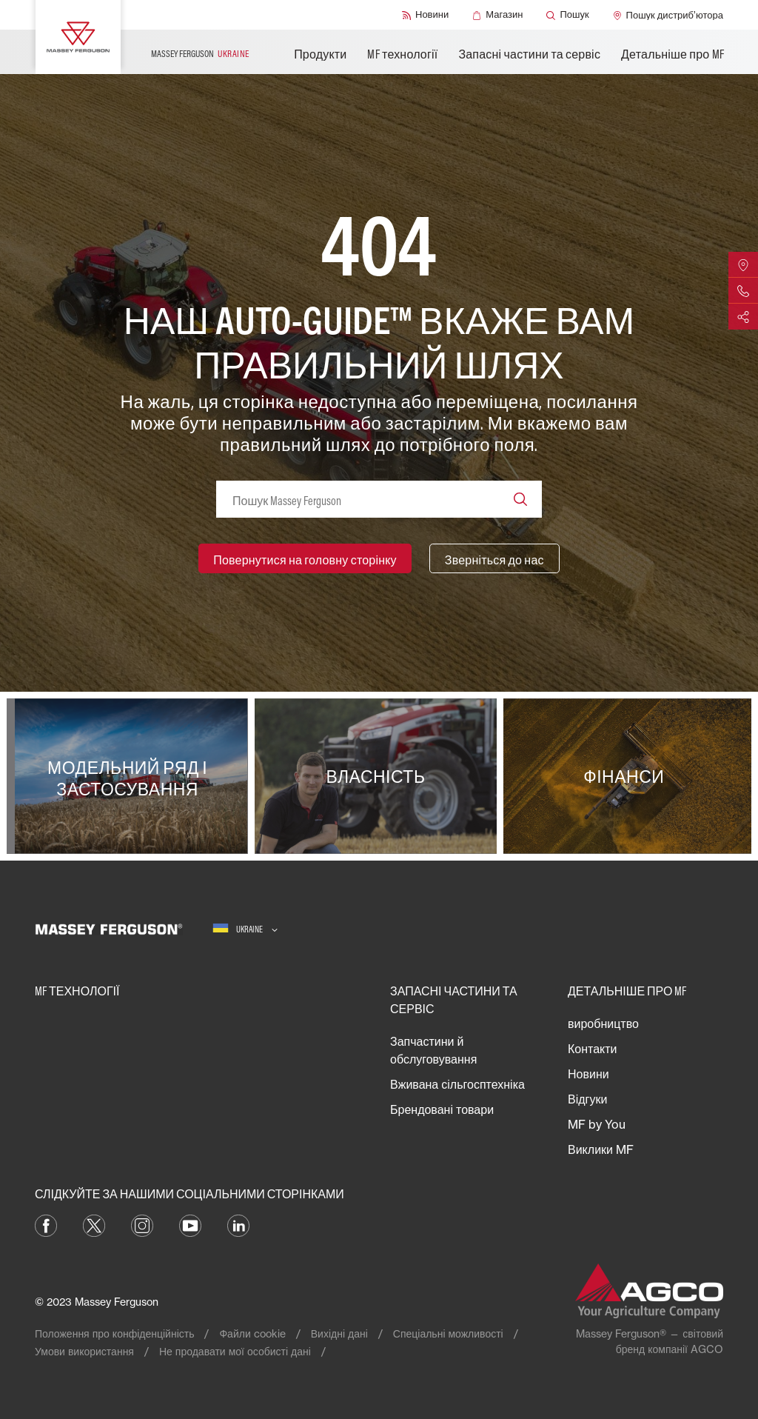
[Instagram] (142, 1224)
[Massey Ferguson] (78, 37)
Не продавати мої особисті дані (235, 1351)
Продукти (320, 54)
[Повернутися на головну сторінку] (305, 558)
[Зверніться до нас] (494, 558)
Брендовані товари (442, 1109)
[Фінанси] (627, 775)
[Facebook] (46, 1224)
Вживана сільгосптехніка (457, 1084)
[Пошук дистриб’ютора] (668, 15)
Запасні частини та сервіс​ (529, 54)
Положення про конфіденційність (114, 1333)
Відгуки (587, 1099)
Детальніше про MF (672, 54)
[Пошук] (567, 15)
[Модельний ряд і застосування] (131, 775)
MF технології (402, 54)
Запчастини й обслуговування (433, 1050)
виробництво (603, 1023)
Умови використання (84, 1351)
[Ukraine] (245, 929)
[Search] (520, 499)
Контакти (592, 1048)
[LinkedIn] (238, 1224)
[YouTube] (190, 1224)
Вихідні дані (339, 1333)
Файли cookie (252, 1333)
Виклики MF (601, 1149)
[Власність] (379, 775)
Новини (588, 1073)
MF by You (596, 1124)
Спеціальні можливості (448, 1333)
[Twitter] (94, 1224)
